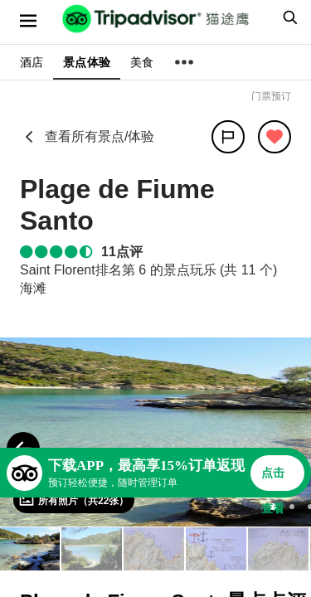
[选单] (28, 20)
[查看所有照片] (73, 500)
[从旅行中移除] (274, 136)
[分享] (228, 136)
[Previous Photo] (23, 448)
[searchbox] (288, 17)
